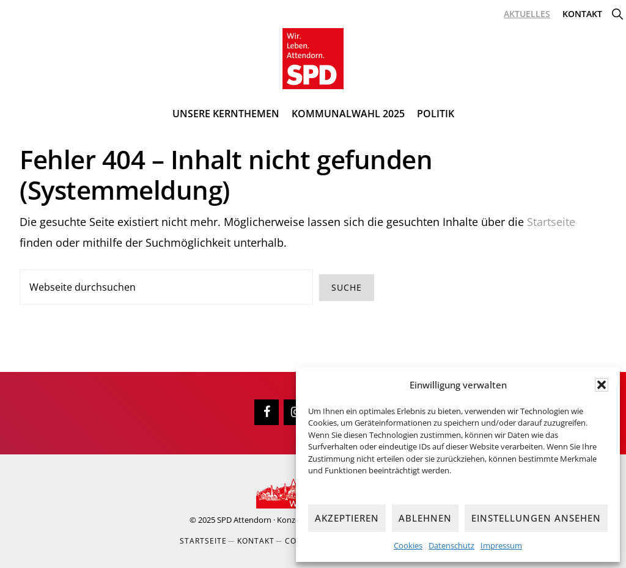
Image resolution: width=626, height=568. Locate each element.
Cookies (408, 545)
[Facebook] (266, 412)
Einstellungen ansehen (536, 518)
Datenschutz (451, 545)
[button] (601, 385)
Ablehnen (425, 518)
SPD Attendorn (244, 519)
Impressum (501, 545)
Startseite (551, 221)
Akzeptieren (347, 518)
